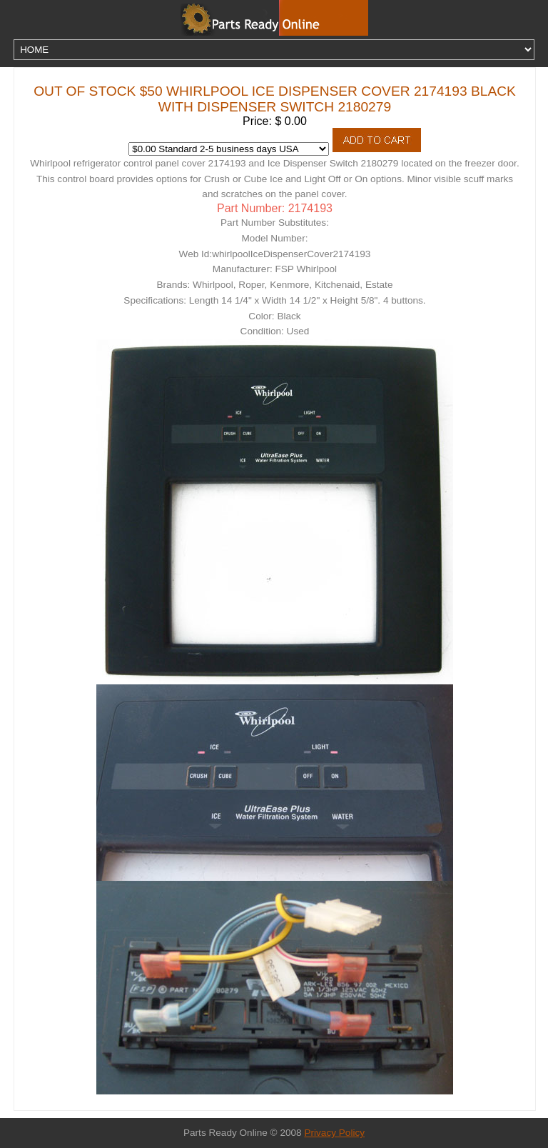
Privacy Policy (334, 1132)
